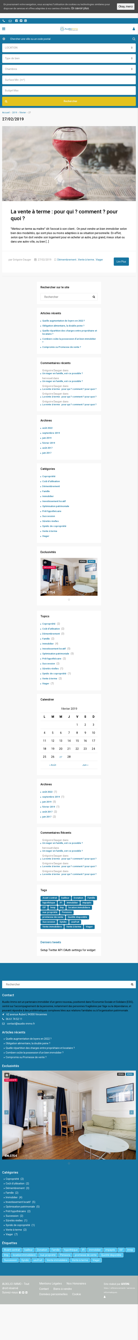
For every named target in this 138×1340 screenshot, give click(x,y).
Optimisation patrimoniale (57, 517)
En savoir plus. (26, 13)
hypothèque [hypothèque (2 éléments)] (62, 926)
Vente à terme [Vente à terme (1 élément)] (50, 957)
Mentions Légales (50, 1314)
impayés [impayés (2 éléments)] (47, 931)
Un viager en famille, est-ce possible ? (64, 373)
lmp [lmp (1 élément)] (77, 931)
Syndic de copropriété (55, 537)
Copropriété (49, 487)
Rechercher (41, 101)
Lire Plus (121, 261)
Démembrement (66, 259)
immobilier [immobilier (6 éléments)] (87, 926)
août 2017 (48, 459)
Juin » (85, 776)
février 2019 (49, 454)
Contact (93, 1314)
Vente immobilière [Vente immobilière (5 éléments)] (67, 951)
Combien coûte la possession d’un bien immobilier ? (34, 1083)
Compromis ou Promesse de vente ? (63, 346)
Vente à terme (86, 259)
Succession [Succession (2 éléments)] (75, 946)
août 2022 (48, 439)
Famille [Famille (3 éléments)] (46, 926)
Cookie (43, 1324)
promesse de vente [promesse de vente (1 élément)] (69, 941)
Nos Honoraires (75, 1314)
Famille (46, 502)
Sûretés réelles (51, 532)
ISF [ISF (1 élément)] (59, 931)
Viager (99, 259)
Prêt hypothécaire (52, 522)
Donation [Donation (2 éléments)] (81, 920)
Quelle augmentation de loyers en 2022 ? (66, 320)
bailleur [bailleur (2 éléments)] (67, 920)
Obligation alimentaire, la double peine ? (65, 325)
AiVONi (125, 1314)
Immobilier (48, 507)
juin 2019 (47, 449)
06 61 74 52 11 (14, 1049)
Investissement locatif (55, 512)
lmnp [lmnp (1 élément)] (68, 931)
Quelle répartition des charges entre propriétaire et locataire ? (40, 1078)
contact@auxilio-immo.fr (21, 1054)
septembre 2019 (51, 444)
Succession (49, 527)
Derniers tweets (50, 972)
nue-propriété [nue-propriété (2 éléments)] (79, 936)
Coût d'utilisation (52, 492)
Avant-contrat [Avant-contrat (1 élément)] (50, 920)
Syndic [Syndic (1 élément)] (91, 946)
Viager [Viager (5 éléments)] (67, 957)
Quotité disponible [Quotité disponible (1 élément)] (53, 946)
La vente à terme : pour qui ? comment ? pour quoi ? (68, 391)
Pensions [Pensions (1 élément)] (47, 941)
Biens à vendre (48, 1319)
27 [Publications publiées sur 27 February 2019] (60, 768)
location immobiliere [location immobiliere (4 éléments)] (54, 936)
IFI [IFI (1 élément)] (75, 926)
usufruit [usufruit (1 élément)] (47, 951)
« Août (53, 776)
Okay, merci (126, 9)
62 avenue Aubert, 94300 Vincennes (26, 1044)
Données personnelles (75, 1319)
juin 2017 (47, 464)
